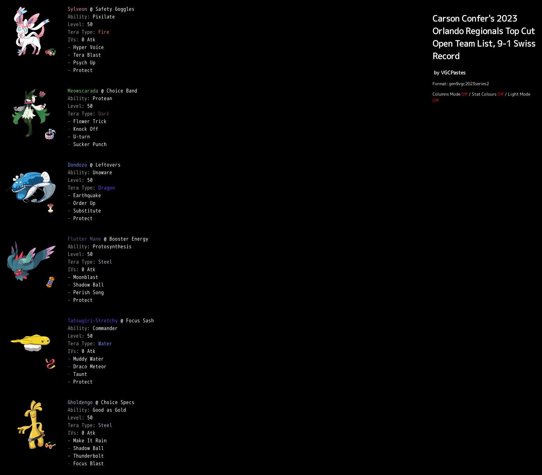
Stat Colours (484, 94)
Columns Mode (446, 94)
